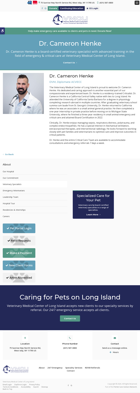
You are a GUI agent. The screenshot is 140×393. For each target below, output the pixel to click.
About (42, 368)
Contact (71, 371)
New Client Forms (19, 266)
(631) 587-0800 (106, 2)
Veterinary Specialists (12, 184)
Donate (49, 8)
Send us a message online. (114, 348)
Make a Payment (19, 253)
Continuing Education (71, 8)
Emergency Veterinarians (14, 191)
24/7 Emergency (55, 368)
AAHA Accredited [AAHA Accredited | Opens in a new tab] (19, 278)
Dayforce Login (20, 385)
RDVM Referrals (92, 368)
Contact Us (69, 63)
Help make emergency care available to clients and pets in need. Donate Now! (70, 31)
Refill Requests (19, 241)
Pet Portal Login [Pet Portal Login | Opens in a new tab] (19, 229)
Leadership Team (10, 197)
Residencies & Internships (14, 210)
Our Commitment (10, 178)
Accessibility (26, 387)
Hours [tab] (116, 352)
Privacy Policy (34, 385)
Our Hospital (8, 172)
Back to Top (7, 390)
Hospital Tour (9, 204)
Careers (6, 217)
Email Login (7, 385)
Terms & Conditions (10, 387)
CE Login (96, 8)
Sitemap (44, 387)
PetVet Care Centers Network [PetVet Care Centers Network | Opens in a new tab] (125, 387)
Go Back (9, 155)
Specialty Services (73, 368)
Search (36, 387)
